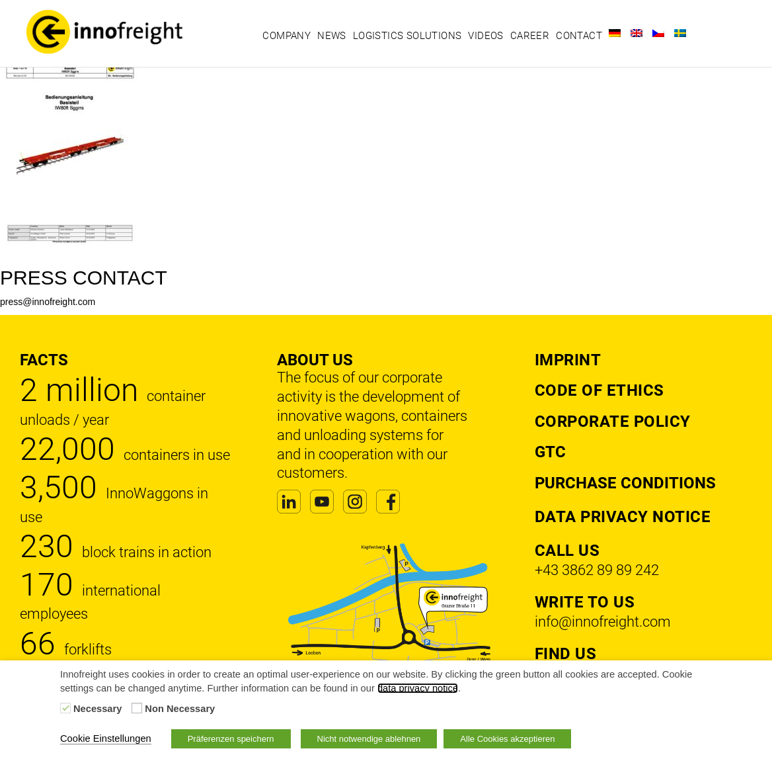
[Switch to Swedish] (680, 33)
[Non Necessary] (137, 708)
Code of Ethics (599, 390)
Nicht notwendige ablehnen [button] (369, 739)
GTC (550, 452)
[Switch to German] (615, 33)
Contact (579, 36)
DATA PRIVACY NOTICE (623, 517)
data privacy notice (417, 688)
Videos (485, 36)
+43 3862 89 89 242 (597, 570)
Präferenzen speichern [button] (231, 739)
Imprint (568, 360)
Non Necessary (180, 708)
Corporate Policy (613, 421)
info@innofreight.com (603, 621)
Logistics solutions (407, 36)
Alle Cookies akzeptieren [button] (507, 739)
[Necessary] (65, 708)
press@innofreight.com (47, 301)
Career (529, 36)
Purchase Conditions (625, 483)
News (331, 36)
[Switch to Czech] (658, 33)
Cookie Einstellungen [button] (105, 738)
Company (286, 36)
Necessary (97, 708)
